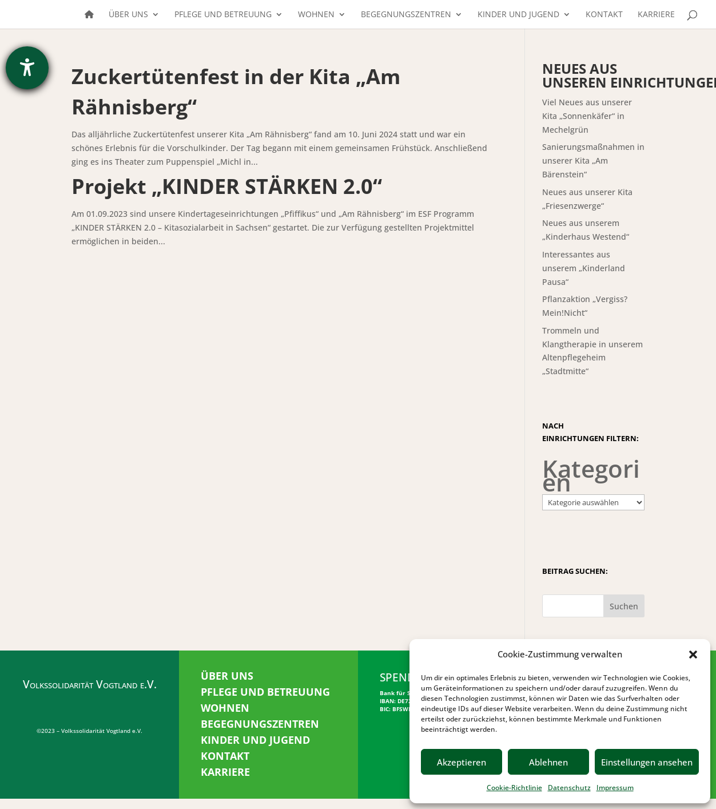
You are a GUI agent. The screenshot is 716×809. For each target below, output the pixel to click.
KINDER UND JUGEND (255, 740)
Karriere (656, 14)
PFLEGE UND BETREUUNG (265, 692)
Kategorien (591, 475)
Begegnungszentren (406, 14)
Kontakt (604, 14)
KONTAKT (225, 756)
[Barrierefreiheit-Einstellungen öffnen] (27, 67)
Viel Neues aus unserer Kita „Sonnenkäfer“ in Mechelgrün (587, 116)
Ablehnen (548, 762)
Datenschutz (569, 787)
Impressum (615, 787)
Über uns (128, 14)
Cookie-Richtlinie (514, 787)
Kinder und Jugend (518, 14)
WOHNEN (225, 708)
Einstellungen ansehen (647, 762)
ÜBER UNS (227, 676)
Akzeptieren (461, 762)
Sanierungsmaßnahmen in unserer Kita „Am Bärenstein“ (593, 160)
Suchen (624, 606)
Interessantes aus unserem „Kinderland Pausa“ (583, 268)
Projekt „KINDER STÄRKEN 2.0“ (226, 186)
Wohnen (316, 14)
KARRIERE (225, 772)
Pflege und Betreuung (223, 14)
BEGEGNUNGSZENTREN (260, 724)
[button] (693, 654)
